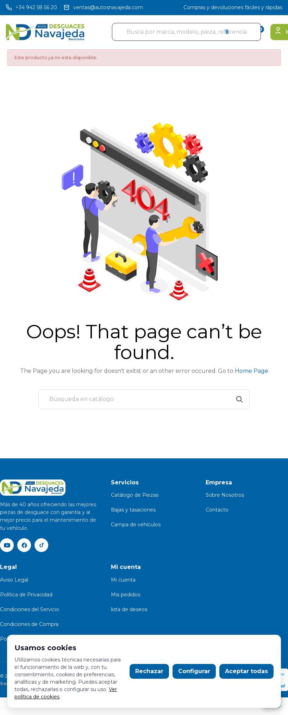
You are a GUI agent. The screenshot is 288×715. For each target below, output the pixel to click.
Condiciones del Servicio (29, 610)
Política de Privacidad (26, 595)
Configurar (194, 671)
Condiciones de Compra (29, 624)
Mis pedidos (125, 595)
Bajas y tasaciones (133, 510)
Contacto (217, 510)
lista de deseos (129, 610)
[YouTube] (7, 545)
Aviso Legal (14, 580)
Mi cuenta (123, 580)
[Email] (103, 8)
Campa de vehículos (136, 524)
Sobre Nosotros (225, 495)
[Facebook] (25, 545)
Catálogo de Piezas (134, 495)
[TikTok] (42, 545)
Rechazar (149, 671)
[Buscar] (144, 399)
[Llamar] (31, 8)
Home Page (251, 371)
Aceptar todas (246, 671)
